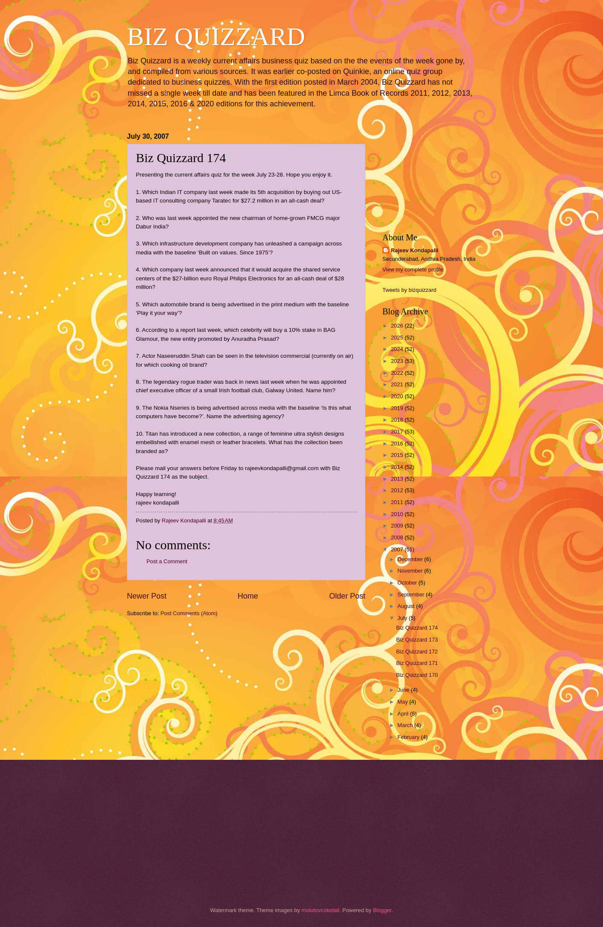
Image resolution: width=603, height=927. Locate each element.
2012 (398, 490)
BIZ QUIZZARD (216, 37)
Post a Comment (166, 561)
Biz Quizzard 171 (417, 663)
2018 (398, 419)
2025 (398, 337)
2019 (398, 408)
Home (248, 596)
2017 (398, 431)
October (407, 582)
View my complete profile (412, 269)
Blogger (382, 910)
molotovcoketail (320, 910)
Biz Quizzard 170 (417, 675)
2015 (398, 455)
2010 (398, 514)
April (403, 713)
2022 (398, 373)
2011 (398, 502)
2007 (398, 549)
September (411, 594)
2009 (398, 525)
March (405, 725)
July (402, 618)
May (403, 702)
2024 (398, 349)
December (410, 559)
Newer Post (147, 596)
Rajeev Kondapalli (414, 250)
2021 (398, 384)
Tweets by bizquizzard (409, 290)
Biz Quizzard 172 (417, 651)
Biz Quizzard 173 (417, 639)
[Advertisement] (169, 672)
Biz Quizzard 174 (417, 628)
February (409, 737)
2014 (398, 467)
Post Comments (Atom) (189, 613)
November (410, 571)
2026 (398, 325)
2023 (398, 361)
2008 (398, 537)
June (404, 690)
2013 (398, 479)
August (406, 606)
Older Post (347, 596)
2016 (398, 443)
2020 (398, 396)
